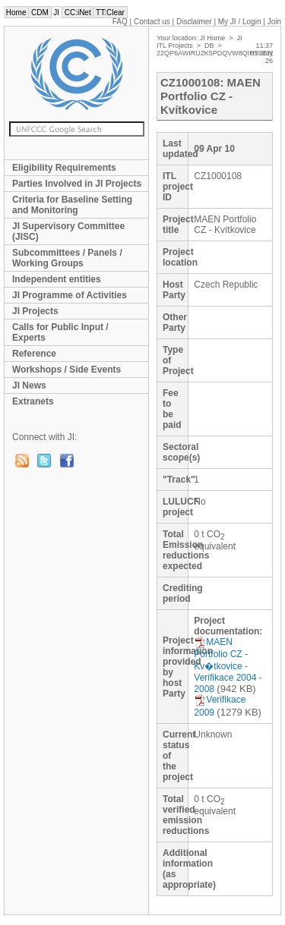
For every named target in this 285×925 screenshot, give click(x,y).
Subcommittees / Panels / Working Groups (67, 258)
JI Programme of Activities (69, 295)
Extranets (33, 401)
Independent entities (56, 279)
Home (16, 12)
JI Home (213, 38)
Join (274, 21)
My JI (239, 21)
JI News (29, 385)
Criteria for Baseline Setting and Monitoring (72, 205)
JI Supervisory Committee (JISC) (68, 231)
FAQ (120, 21)
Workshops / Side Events (66, 369)
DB (209, 45)
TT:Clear (109, 12)
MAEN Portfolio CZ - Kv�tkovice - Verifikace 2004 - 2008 (227, 665)
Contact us (152, 21)
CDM (39, 12)
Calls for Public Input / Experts (60, 332)
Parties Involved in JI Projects (76, 183)
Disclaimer (194, 21)
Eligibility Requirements (64, 167)
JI (57, 12)
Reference (34, 353)
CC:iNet (77, 12)
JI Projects (35, 311)
